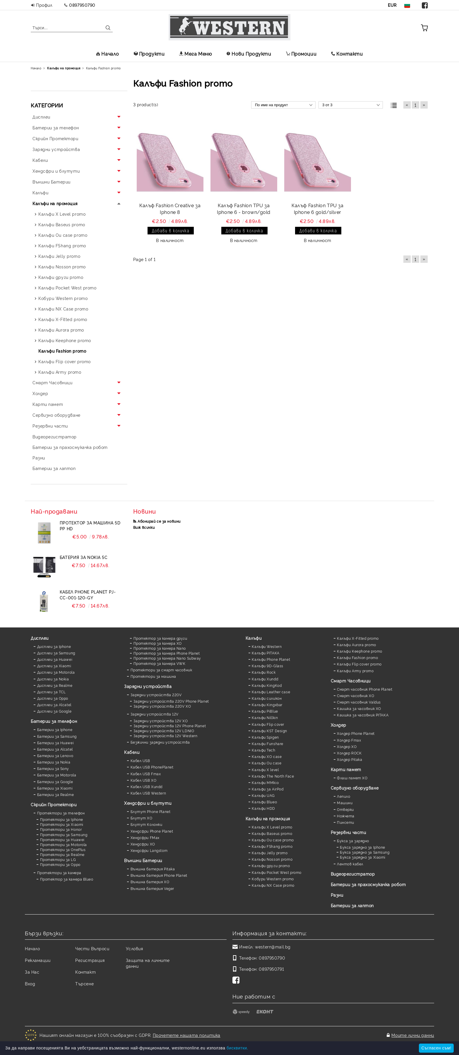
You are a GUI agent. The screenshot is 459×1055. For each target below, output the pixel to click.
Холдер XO (347, 746)
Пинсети (345, 822)
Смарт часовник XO (355, 695)
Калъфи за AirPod (267, 788)
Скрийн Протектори (54, 804)
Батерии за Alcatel (55, 749)
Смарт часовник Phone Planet (364, 689)
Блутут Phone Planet (151, 811)
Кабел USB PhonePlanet (152, 766)
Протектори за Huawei (62, 839)
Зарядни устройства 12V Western (165, 735)
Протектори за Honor (61, 829)
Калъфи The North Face (273, 775)
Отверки (345, 809)
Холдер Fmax (349, 739)
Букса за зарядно (353, 840)
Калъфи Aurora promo (356, 644)
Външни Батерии (143, 860)
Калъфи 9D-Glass (267, 665)
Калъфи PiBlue (265, 711)
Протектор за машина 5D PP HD (90, 525)
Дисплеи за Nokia (53, 678)
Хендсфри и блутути (147, 803)
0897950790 (82, 5)
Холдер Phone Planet (356, 733)
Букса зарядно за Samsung (364, 852)
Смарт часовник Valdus (359, 701)
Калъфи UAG (263, 795)
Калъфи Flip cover (268, 724)
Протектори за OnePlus (63, 849)
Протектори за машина (153, 676)
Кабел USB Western (148, 792)
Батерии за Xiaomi (55, 787)
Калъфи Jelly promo (269, 852)
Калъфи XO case (267, 756)
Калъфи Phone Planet (271, 659)
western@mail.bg (272, 946)
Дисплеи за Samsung (56, 652)
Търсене (84, 983)
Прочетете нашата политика (186, 1035)
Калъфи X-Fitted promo (358, 638)
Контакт (85, 972)
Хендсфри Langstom (149, 850)
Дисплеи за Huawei (55, 659)
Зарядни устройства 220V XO (162, 706)
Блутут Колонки (146, 824)
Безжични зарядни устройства (160, 742)
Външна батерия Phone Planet (159, 875)
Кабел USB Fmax (146, 773)
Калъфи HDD (263, 808)
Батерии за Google (55, 781)
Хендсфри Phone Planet (152, 830)
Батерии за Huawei (55, 742)
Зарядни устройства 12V (155, 713)
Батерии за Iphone (55, 729)
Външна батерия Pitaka (153, 868)
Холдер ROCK (349, 752)
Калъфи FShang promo (272, 846)
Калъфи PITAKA (265, 652)
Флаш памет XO (352, 777)
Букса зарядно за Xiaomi (363, 857)
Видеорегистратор (353, 873)
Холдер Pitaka (349, 759)
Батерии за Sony (53, 768)
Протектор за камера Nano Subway (167, 658)
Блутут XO (142, 817)
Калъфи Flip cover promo (359, 663)
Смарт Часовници (351, 680)
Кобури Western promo (273, 878)
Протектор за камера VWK (159, 663)
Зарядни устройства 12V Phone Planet (169, 725)
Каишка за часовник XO (359, 708)
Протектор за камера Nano (159, 648)
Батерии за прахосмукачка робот (368, 884)
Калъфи (253, 638)
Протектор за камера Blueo (66, 878)
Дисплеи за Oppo (52, 698)
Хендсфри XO (143, 843)
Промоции (301, 53)
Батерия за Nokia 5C (84, 557)
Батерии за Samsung (57, 736)
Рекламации (38, 960)
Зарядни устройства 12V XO (160, 720)
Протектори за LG (58, 859)
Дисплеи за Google (54, 711)
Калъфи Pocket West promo (276, 872)
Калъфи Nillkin (265, 717)
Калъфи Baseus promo (272, 833)
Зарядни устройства (148, 686)
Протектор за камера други (160, 638)
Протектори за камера (59, 872)
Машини (344, 802)
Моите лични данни (412, 1035)
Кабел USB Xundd (146, 786)
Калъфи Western (267, 646)
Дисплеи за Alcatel (54, 704)
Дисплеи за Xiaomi (54, 665)
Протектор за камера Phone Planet (166, 653)
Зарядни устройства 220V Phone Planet (171, 701)
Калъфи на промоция (268, 818)
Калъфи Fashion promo (357, 657)
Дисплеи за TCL (51, 691)
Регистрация (90, 960)
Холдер (338, 725)
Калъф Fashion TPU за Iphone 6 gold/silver (317, 208)
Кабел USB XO (144, 780)
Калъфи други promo (271, 865)
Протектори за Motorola (63, 844)
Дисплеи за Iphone (54, 646)
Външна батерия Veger (152, 888)
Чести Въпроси (92, 948)
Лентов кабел (350, 863)
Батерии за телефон (54, 721)
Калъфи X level (265, 769)
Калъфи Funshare (267, 743)
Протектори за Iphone (61, 819)
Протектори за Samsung (64, 834)
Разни (337, 895)
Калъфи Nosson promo (272, 859)
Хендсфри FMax (145, 837)
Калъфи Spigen (265, 737)
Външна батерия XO (150, 881)
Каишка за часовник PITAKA (362, 714)
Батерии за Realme (55, 794)
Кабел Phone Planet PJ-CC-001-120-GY (88, 594)
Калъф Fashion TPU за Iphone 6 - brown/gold (243, 208)
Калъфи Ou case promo (273, 839)
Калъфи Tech (263, 749)
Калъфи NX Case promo (273, 885)
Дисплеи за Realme (55, 685)
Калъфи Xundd (265, 678)
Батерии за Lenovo (55, 755)
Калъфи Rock (263, 672)
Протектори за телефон (61, 812)
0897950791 (271, 969)
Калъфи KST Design (269, 730)
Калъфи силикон (267, 698)
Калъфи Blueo (264, 801)
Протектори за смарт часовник (161, 669)
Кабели (131, 752)
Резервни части (348, 832)
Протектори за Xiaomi (61, 824)
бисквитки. (237, 1048)
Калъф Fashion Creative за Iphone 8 (170, 208)
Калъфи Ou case (266, 762)
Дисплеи (40, 638)
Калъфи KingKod (267, 685)
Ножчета (345, 815)
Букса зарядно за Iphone (362, 847)
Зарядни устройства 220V (156, 694)
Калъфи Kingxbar (267, 704)
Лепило (343, 796)
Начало (107, 53)
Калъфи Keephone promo (359, 651)
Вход (30, 983)
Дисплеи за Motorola (56, 672)
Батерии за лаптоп (352, 905)
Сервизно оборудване (355, 787)
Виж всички (144, 527)
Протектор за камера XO (157, 643)
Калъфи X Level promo (272, 826)
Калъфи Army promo (355, 670)
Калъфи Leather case (271, 691)
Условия (134, 948)
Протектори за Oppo (60, 864)
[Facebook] (237, 980)
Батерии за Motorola (56, 774)
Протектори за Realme (62, 854)
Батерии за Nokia (54, 761)
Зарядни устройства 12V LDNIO (163, 730)
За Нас (32, 972)
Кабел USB (140, 760)
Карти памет (346, 769)
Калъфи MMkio (265, 782)
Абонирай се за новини (159, 521)
